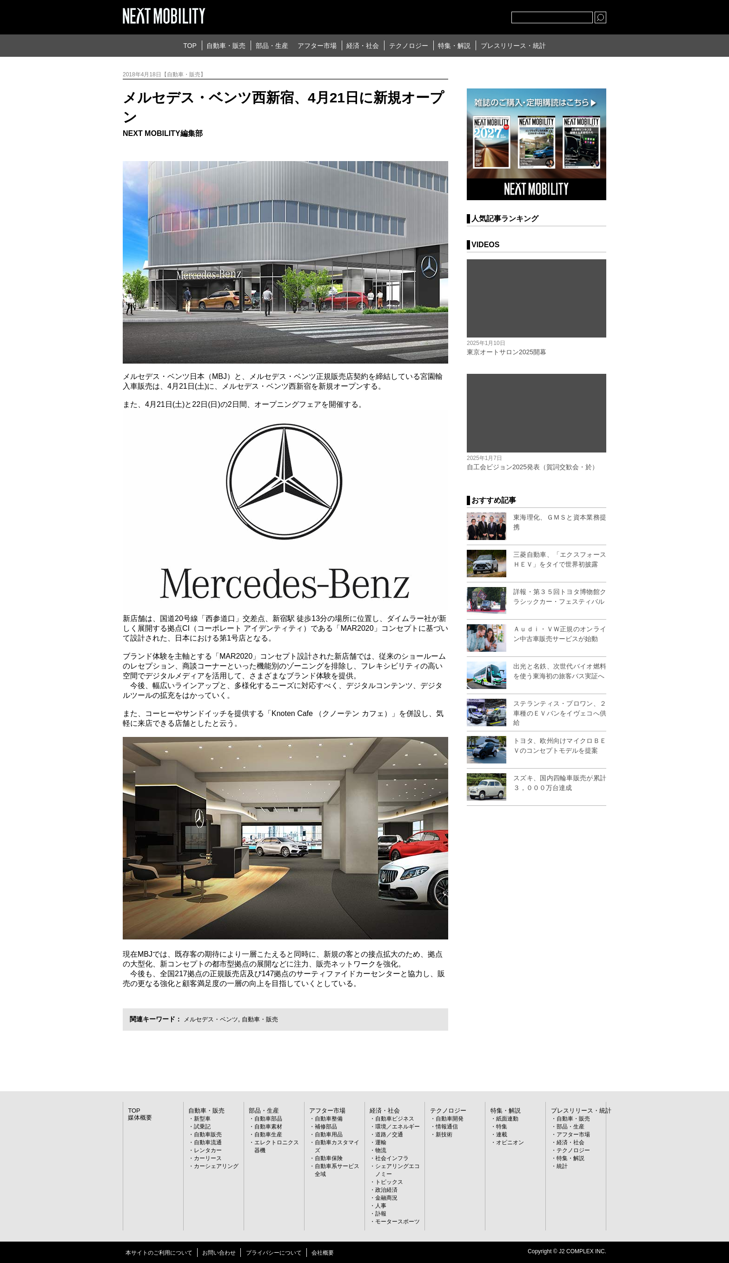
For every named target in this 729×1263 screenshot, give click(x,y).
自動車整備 (329, 1118)
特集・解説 (454, 45)
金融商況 (386, 1198)
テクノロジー (408, 45)
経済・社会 (362, 45)
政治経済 (386, 1190)
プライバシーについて (274, 1252)
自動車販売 (208, 1134)
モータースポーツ (397, 1221)
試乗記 (202, 1126)
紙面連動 (507, 1118)
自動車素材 (268, 1126)
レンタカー (208, 1150)
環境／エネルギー (397, 1126)
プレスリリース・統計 (513, 45)
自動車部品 (268, 1118)
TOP (190, 45)
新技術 (444, 1134)
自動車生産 (268, 1134)
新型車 (202, 1118)
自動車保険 (329, 1158)
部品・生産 (272, 45)
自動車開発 (450, 1118)
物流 (380, 1150)
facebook (474, 15)
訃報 (380, 1213)
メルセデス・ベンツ (213, 1019)
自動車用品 (329, 1134)
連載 (501, 1134)
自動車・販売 (225, 45)
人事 (380, 1205)
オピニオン (510, 1142)
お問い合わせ (219, 1252)
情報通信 (447, 1126)
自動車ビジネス (394, 1118)
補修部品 (326, 1126)
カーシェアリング (216, 1166)
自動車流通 (208, 1142)
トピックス (389, 1182)
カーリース (208, 1158)
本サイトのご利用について (159, 1252)
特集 (501, 1126)
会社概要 (322, 1252)
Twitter (453, 15)
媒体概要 (139, 1117)
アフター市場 (317, 45)
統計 (562, 1166)
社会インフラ (392, 1158)
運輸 (380, 1142)
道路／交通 (389, 1134)
